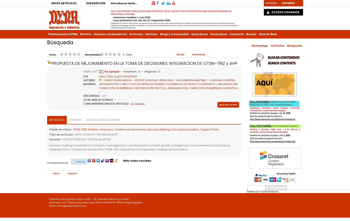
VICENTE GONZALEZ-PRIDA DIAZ (154, 80)
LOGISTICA (231, 88)
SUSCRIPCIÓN (95, 3)
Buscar (251, 34)
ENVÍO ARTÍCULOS (64, 3)
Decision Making (159, 129)
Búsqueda (294, 45)
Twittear (80, 161)
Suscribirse (199, 34)
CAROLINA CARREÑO (222, 80)
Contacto (237, 34)
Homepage (260, 45)
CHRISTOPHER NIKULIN (117, 80)
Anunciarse (218, 34)
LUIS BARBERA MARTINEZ (191, 80)
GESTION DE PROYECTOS (150, 88)
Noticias (151, 34)
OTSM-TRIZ (80, 129)
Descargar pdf (228, 105)
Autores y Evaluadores (110, 34)
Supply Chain (209, 129)
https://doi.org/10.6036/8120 (118, 76)
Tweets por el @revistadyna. (263, 191)
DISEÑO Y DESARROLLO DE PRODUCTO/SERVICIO (185, 84)
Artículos (136, 34)
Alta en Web (268, 34)
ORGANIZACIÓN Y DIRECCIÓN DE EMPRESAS (126, 84)
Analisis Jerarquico (101, 129)
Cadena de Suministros (131, 129)
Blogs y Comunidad (174, 34)
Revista (85, 34)
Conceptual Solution (185, 129)
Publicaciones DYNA (63, 34)
